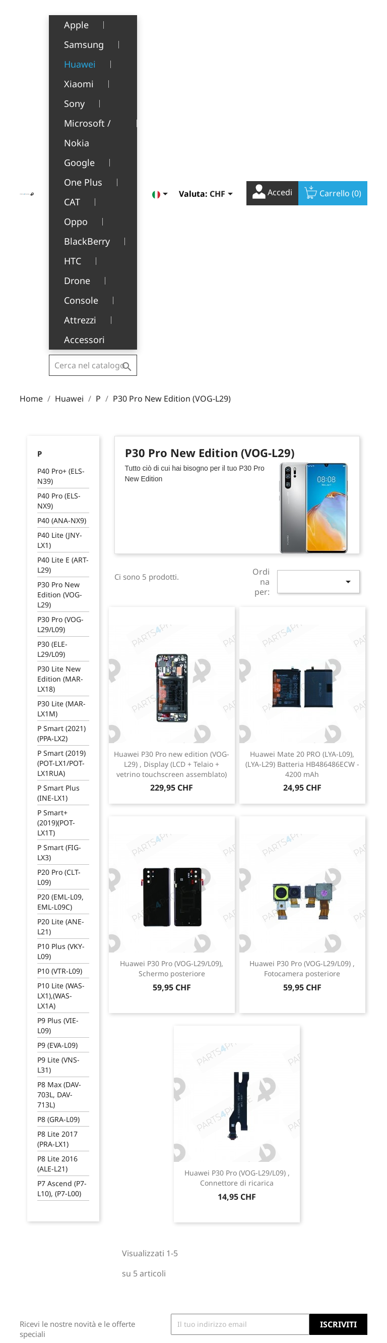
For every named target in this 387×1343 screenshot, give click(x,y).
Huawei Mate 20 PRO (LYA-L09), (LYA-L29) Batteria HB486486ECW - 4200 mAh (302, 506)
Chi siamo (134, 1205)
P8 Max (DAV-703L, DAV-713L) (59, 837)
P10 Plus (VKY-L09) (61, 693)
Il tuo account (223, 1154)
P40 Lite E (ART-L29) (63, 307)
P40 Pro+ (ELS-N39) (61, 218)
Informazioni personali (222, 1179)
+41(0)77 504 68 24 (55, 1239)
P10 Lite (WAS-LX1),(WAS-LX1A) (61, 738)
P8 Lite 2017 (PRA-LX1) (57, 881)
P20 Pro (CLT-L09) (59, 619)
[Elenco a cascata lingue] (161, 24)
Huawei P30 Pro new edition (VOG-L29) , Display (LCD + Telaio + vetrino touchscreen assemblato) (171, 506)
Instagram (356, 1105)
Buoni (211, 1247)
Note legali (136, 1164)
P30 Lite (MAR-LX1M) (61, 451)
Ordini (212, 1200)
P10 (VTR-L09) (59, 713)
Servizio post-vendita (140, 1226)
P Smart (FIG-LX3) (59, 594)
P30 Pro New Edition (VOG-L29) (59, 337)
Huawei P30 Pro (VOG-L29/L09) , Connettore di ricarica (237, 920)
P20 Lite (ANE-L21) (60, 669)
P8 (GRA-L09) (58, 861)
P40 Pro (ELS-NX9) (59, 243)
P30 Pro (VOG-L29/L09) (60, 366)
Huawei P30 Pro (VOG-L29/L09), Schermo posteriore (171, 710)
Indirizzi (215, 1231)
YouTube (334, 1105)
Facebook (312, 1105)
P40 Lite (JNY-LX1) (59, 282)
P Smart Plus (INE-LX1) (58, 535)
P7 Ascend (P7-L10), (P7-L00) (62, 930)
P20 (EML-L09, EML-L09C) (60, 644)
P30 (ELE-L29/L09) (52, 391)
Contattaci (135, 1289)
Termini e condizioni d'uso (145, 1184)
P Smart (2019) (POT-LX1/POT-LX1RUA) (61, 505)
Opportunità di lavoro (143, 1268)
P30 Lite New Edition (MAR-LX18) (60, 421)
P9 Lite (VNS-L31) (58, 807)
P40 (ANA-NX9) (61, 262)
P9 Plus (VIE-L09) (58, 767)
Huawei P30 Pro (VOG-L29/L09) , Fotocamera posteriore (302, 710)
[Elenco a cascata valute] (223, 24)
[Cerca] (93, 22)
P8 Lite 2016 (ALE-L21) (57, 906)
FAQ (125, 1247)
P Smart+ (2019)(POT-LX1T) (56, 565)
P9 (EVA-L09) (57, 787)
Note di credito (226, 1215)
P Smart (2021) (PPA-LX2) (61, 475)
